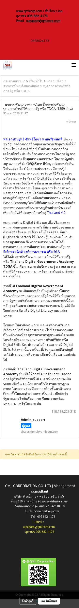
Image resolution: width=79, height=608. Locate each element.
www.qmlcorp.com (46, 511)
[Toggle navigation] (73, 65)
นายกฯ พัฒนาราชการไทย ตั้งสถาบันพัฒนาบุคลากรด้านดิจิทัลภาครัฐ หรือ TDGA (36, 86)
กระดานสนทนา (14, 81)
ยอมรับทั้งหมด (49, 601)
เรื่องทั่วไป (36, 81)
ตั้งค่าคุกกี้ (27, 601)
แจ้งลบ (71, 121)
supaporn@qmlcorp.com (43, 21)
